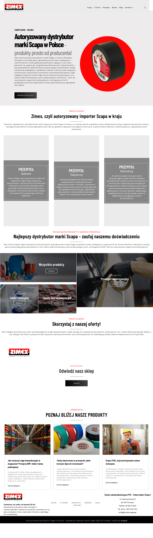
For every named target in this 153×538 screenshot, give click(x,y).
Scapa (89, 7)
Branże (114, 7)
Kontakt (129, 7)
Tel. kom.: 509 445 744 (127, 524)
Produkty (106, 7)
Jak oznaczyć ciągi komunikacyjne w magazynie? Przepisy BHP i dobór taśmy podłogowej (25, 478)
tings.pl (124, 535)
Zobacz (56, 285)
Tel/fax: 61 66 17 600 (127, 521)
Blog (121, 7)
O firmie (97, 7)
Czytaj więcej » (14, 501)
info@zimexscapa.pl (127, 527)
